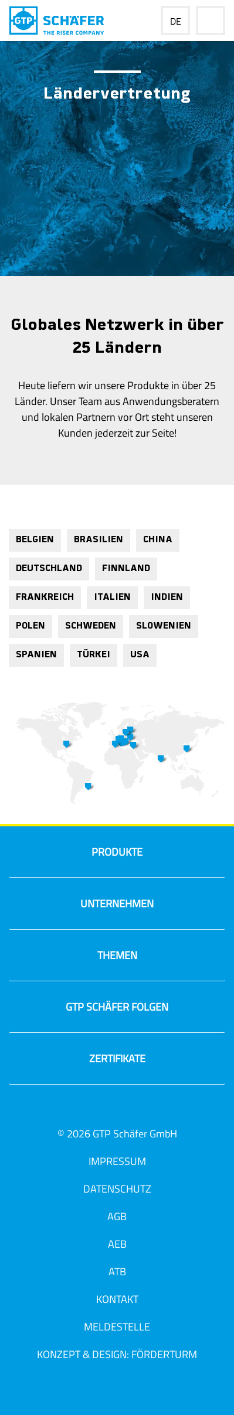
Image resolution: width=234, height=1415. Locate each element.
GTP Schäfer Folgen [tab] (91, 1010)
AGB (117, 1216)
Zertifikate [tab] (80, 1062)
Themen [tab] (76, 958)
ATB (117, 1271)
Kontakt (117, 1299)
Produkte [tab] (79, 855)
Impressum (117, 1161)
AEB (117, 1244)
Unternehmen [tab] (84, 907)
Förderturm (164, 1354)
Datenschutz (117, 1189)
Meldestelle (117, 1327)
